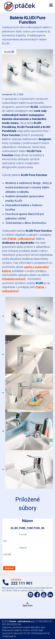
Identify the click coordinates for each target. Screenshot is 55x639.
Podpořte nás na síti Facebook (37, 594)
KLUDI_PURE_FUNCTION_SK (27, 528)
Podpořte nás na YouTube (43, 594)
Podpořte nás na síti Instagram (30, 594)
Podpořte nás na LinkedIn (50, 594)
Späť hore (28, 605)
